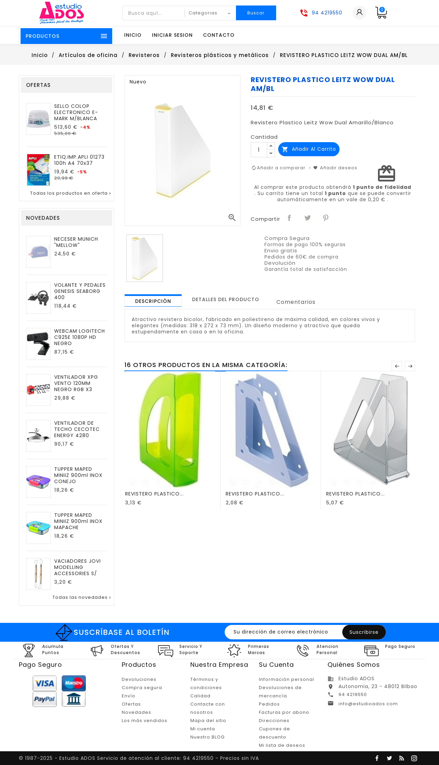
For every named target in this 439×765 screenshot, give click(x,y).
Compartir (290, 218)
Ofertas (131, 704)
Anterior (397, 366)
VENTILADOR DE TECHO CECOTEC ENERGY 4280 (77, 429)
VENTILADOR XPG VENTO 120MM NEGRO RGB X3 (76, 383)
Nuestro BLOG (207, 737)
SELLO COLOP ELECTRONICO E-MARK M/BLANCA (76, 112)
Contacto (219, 35)
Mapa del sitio (208, 720)
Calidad (200, 696)
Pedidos (269, 704)
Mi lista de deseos (282, 745)
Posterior (410, 366)
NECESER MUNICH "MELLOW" (76, 242)
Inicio (133, 35)
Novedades (136, 712)
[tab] (153, 300)
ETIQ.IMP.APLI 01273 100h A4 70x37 (79, 160)
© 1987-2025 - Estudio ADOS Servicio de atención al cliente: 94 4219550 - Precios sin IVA (139, 758)
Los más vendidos (144, 720)
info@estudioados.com (368, 703)
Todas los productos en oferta (71, 193)
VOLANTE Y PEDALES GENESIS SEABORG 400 (80, 291)
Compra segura (142, 687)
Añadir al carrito (309, 149)
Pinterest (326, 218)
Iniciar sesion (172, 35)
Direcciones (274, 720)
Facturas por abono (284, 712)
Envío (128, 696)
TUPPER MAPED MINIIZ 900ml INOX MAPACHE (78, 521)
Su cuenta (276, 664)
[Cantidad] (259, 149)
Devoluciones (139, 679)
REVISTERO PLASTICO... (154, 493)
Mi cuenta (202, 729)
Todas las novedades (82, 597)
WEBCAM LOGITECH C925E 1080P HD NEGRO (79, 337)
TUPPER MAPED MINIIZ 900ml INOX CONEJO (78, 475)
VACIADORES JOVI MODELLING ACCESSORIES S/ (77, 567)
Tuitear (308, 218)
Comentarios (296, 302)
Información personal (286, 679)
